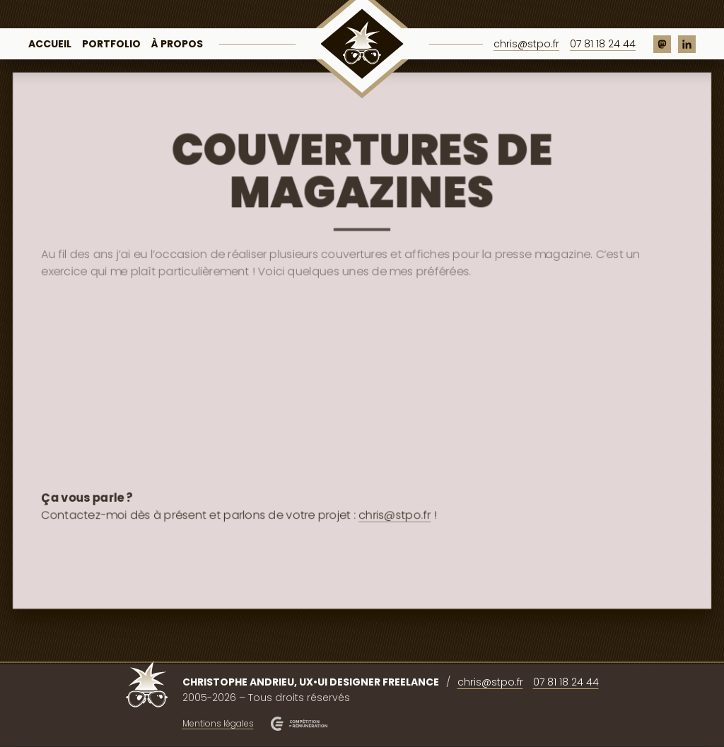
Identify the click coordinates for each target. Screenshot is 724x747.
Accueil (49, 44)
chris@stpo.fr (526, 44)
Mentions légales (218, 723)
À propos (177, 44)
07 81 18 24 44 (603, 44)
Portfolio (111, 44)
